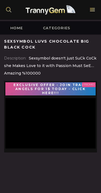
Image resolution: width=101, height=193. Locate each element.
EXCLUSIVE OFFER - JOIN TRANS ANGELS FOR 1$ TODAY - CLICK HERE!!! (50, 89)
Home (16, 28)
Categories (56, 28)
